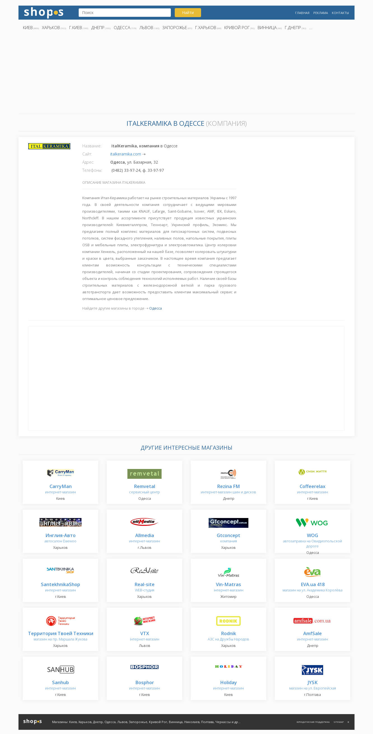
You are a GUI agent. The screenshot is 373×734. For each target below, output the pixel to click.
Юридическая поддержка (313, 721)
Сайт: (87, 154)
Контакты (340, 13)
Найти (188, 12)
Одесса (122, 27)
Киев (28, 27)
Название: (91, 145)
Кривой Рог (237, 27)
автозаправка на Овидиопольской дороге (312, 540)
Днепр (97, 27)
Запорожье (174, 27)
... (311, 27)
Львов (146, 27)
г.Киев (75, 27)
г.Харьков (205, 27)
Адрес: (88, 162)
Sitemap (339, 721)
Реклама (320, 13)
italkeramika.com (125, 154)
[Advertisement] (186, 73)
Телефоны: (92, 170)
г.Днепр (293, 27)
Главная (302, 13)
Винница (267, 27)
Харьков (51, 27)
